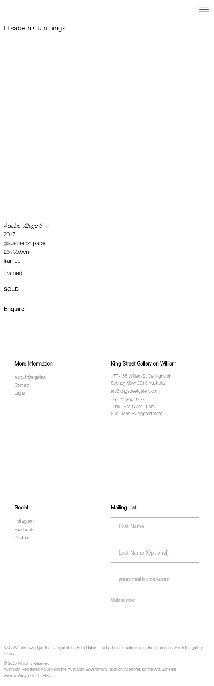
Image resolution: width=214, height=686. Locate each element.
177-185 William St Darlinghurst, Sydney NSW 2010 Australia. (141, 380)
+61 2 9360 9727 (128, 400)
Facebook (24, 530)
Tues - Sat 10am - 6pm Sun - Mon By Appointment (136, 410)
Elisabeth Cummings (34, 28)
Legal (20, 394)
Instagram (24, 521)
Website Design (16, 676)
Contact (22, 385)
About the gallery (30, 377)
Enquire (14, 309)
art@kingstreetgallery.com (135, 391)
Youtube (22, 538)
